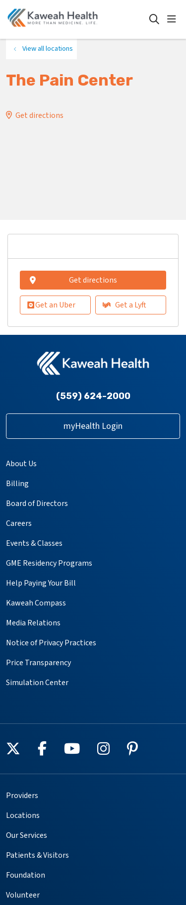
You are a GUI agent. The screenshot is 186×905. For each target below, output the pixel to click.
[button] (173, 19)
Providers (22, 795)
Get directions (39, 115)
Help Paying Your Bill (41, 583)
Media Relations (33, 622)
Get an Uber (51, 305)
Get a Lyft (124, 305)
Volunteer (23, 895)
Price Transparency (38, 662)
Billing (17, 483)
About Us (21, 463)
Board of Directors (37, 503)
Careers (19, 523)
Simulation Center (37, 682)
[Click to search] (154, 19)
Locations (23, 815)
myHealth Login (93, 426)
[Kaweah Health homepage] (77, 19)
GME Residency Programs (49, 563)
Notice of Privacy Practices (51, 642)
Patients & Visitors (37, 855)
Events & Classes (34, 543)
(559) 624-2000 (93, 396)
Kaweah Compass (36, 603)
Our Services (26, 835)
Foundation (25, 875)
